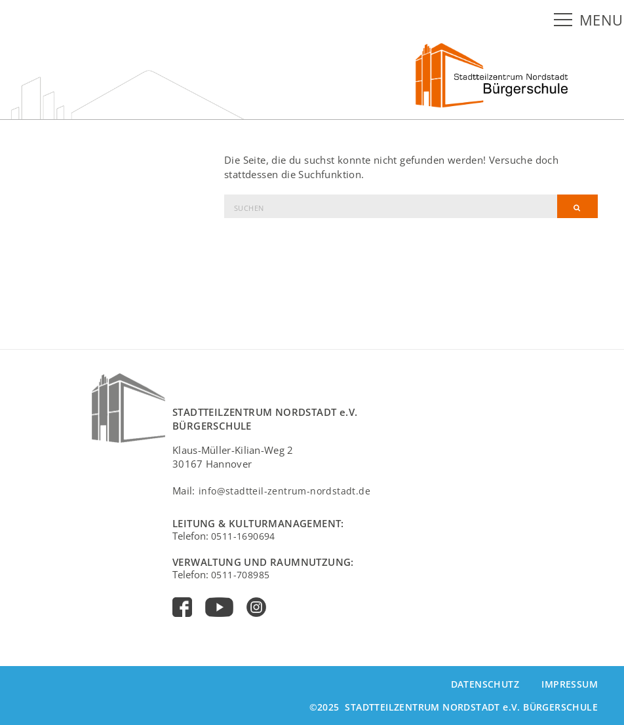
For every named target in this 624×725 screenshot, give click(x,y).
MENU (601, 20)
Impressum (569, 684)
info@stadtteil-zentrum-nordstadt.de (284, 491)
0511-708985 (240, 574)
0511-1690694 (243, 536)
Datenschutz (485, 684)
